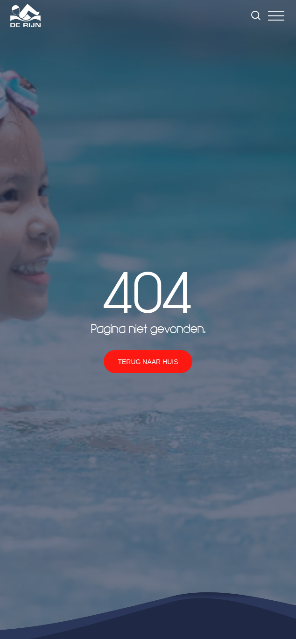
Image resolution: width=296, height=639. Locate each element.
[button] (276, 16)
